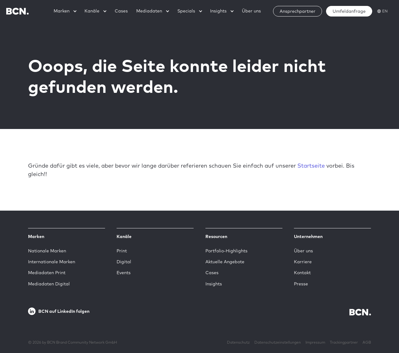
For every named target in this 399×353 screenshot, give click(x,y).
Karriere (303, 262)
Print (122, 251)
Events (124, 272)
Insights (213, 284)
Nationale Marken (47, 251)
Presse (301, 284)
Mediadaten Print (46, 272)
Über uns (303, 251)
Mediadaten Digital (49, 284)
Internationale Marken (51, 262)
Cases (212, 272)
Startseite (311, 165)
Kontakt (302, 272)
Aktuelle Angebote (224, 262)
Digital (124, 262)
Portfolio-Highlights (226, 251)
